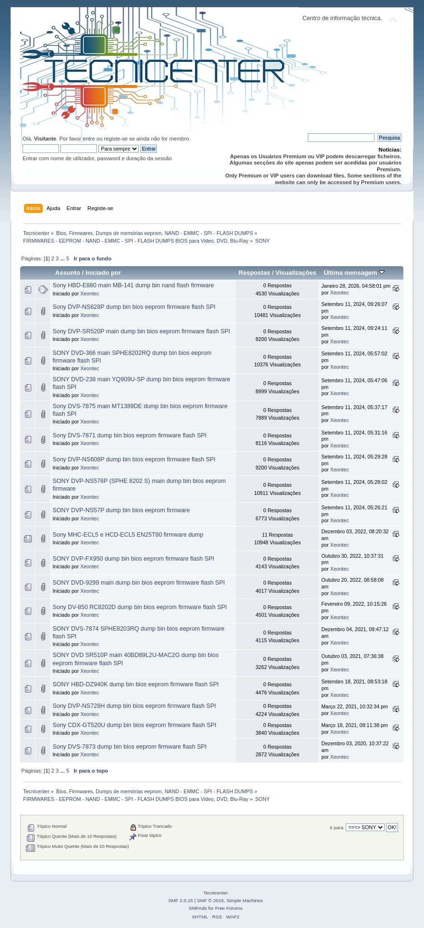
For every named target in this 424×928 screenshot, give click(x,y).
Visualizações (296, 272)
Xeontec (89, 293)
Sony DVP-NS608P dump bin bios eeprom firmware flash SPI (133, 459)
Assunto (67, 272)
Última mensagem (354, 272)
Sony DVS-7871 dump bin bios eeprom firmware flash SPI (129, 435)
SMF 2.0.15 (180, 900)
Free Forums (228, 908)
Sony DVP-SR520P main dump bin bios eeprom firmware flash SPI (141, 331)
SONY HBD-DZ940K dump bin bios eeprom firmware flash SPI (135, 684)
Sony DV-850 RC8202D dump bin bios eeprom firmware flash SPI (139, 607)
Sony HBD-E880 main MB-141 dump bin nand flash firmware (133, 285)
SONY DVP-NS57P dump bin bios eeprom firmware (121, 510)
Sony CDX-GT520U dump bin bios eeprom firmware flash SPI (134, 725)
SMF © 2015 (210, 900)
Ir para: (337, 827)
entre (89, 138)
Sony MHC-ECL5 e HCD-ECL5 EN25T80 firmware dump (127, 534)
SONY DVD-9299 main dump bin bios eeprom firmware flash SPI (138, 582)
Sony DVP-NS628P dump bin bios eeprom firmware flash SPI (133, 307)
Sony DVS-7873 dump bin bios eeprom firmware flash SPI (129, 746)
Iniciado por (103, 272)
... (63, 258)
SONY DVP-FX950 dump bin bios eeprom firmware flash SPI (133, 558)
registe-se (116, 138)
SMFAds (198, 908)
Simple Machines (245, 900)
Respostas (254, 272)
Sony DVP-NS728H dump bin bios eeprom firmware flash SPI (134, 706)
